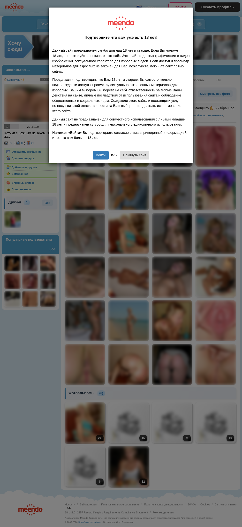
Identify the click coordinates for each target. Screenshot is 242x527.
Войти (101, 155)
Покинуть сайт (134, 155)
